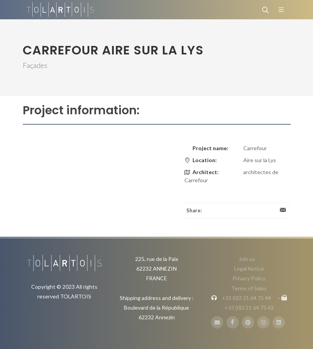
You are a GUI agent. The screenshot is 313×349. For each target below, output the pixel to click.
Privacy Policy (249, 278)
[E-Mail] (217, 322)
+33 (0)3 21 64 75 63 (249, 307)
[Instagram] (263, 322)
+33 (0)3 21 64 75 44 (246, 298)
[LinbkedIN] (279, 322)
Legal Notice (249, 268)
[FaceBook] (232, 322)
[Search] (264, 10)
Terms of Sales (249, 288)
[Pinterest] (248, 322)
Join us (247, 259)
